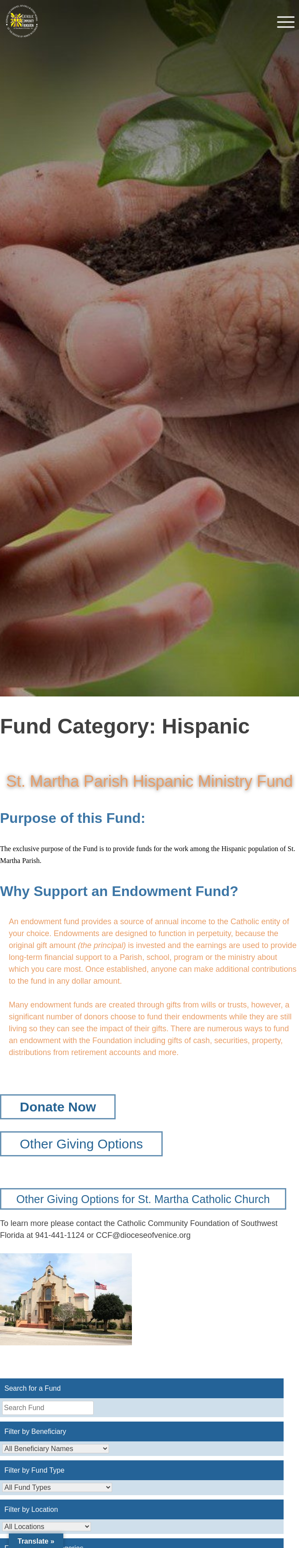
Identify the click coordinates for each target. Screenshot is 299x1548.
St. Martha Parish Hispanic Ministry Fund (149, 781)
